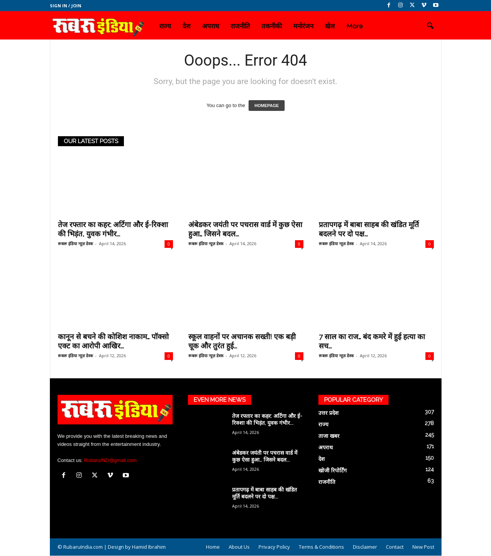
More (354, 26)
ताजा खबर (328, 436)
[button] (430, 26)
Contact (395, 546)
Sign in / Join (65, 5)
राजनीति (240, 26)
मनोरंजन (303, 26)
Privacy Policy (274, 546)
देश (187, 26)
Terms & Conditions (321, 546)
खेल (330, 26)
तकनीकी (272, 26)
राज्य (165, 26)
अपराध (210, 26)
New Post (423, 546)
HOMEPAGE (266, 105)
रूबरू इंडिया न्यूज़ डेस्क (75, 243)
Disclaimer (365, 546)
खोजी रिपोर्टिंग (332, 470)
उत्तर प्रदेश (328, 413)
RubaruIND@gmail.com (110, 460)
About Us (239, 546)
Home (213, 546)
